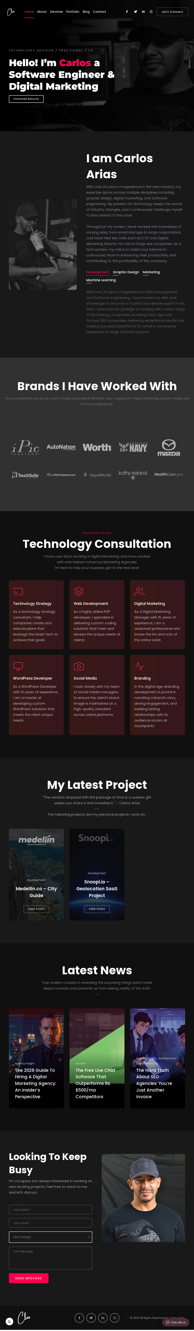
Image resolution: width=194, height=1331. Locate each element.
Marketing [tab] (151, 272)
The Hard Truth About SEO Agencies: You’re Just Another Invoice (156, 1084)
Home (29, 12)
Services (56, 12)
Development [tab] (97, 272)
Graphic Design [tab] (126, 272)
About (42, 12)
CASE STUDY (36, 907)
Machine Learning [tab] (101, 280)
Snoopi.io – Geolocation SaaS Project (96, 887)
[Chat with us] (175, 1322)
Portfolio (72, 12)
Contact (99, 12)
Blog (86, 12)
